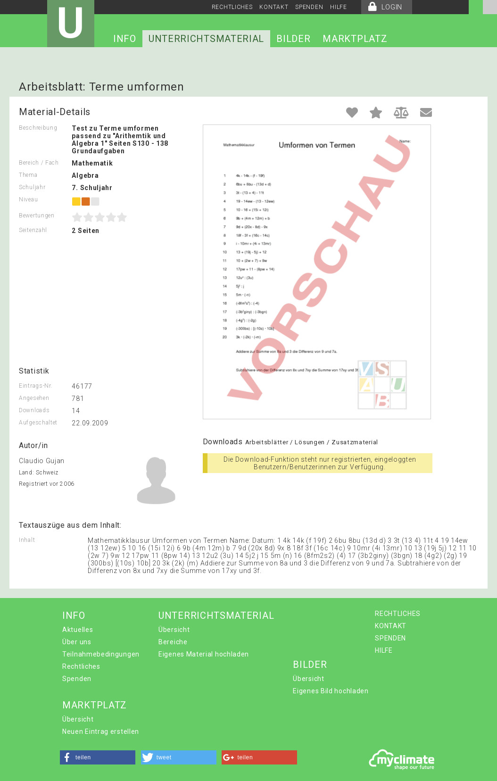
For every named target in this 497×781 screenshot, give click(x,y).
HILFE (338, 7)
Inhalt (27, 540)
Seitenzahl (33, 230)
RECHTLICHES (232, 7)
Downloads (34, 410)
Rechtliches (81, 666)
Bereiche (173, 642)
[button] (97, 757)
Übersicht (174, 629)
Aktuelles (77, 629)
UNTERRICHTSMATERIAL (206, 38)
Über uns (76, 642)
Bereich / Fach (39, 162)
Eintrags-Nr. (35, 385)
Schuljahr (32, 187)
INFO (124, 38)
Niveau (28, 199)
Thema (28, 175)
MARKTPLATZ (355, 38)
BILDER (293, 38)
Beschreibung (38, 128)
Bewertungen (37, 215)
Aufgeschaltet (38, 422)
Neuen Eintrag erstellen (100, 731)
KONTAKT (273, 7)
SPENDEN (309, 7)
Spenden (76, 678)
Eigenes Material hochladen (203, 654)
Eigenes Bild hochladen (330, 691)
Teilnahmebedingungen (101, 654)
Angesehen (34, 398)
